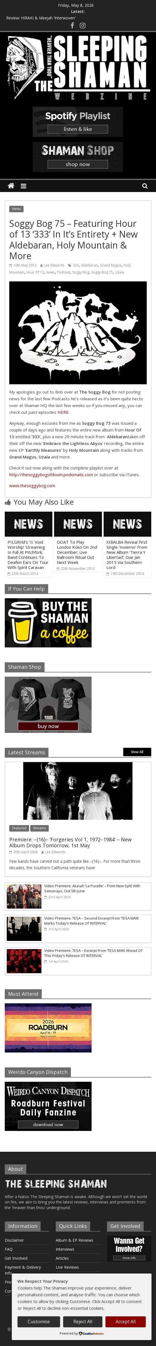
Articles (62, 1258)
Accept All (126, 1321)
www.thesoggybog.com (32, 485)
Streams (39, 828)
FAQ (9, 1249)
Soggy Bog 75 (102, 272)
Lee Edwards (54, 265)
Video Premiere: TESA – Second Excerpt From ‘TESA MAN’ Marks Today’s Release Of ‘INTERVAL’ (91, 921)
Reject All (82, 1321)
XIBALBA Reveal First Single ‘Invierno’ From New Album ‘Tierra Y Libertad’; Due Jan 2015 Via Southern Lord (126, 554)
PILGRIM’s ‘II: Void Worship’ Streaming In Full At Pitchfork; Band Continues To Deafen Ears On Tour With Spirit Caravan (28, 554)
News (16, 208)
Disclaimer (14, 1240)
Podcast (63, 272)
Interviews (65, 1249)
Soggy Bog (80, 272)
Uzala (119, 272)
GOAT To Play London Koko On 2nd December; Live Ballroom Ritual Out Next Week (77, 552)
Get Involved (16, 1258)
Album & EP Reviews (74, 1240)
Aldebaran (89, 265)
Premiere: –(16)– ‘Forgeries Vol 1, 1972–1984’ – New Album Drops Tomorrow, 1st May (70, 842)
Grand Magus (110, 265)
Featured (19, 828)
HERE (63, 412)
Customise (39, 1321)
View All (137, 751)
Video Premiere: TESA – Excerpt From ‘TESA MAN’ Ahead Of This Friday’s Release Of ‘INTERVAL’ (93, 953)
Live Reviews (67, 1267)
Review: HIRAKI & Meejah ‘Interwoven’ (40, 18)
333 (76, 265)
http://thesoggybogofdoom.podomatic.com (51, 474)
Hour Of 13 (35, 272)
